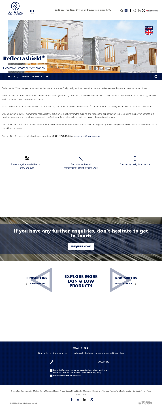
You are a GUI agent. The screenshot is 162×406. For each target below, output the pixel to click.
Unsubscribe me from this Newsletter (66, 376)
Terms (56, 391)
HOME (11, 76)
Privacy (62, 391)
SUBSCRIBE (103, 362)
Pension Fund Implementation (121, 391)
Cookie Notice (71, 391)
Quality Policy (81, 394)
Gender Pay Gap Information (21, 391)
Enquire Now (81, 246)
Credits (79, 391)
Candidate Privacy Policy (142, 391)
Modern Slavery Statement (43, 391)
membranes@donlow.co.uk (87, 136)
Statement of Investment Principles (96, 391)
